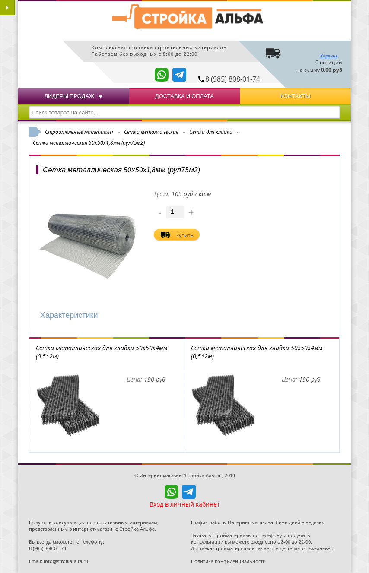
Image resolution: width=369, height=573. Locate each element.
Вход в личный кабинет (185, 504)
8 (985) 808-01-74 (232, 79)
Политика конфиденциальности (228, 561)
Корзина (329, 56)
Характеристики (69, 315)
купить (185, 235)
